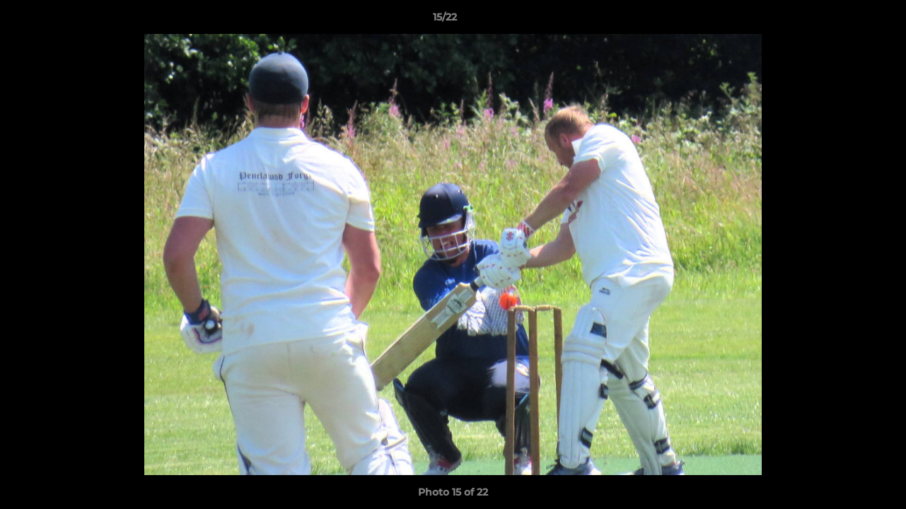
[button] (846, 20)
